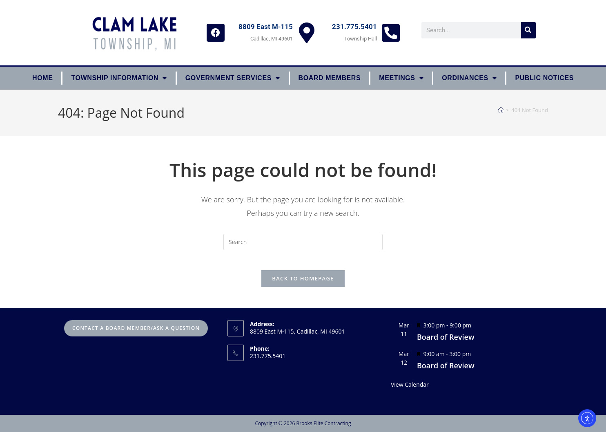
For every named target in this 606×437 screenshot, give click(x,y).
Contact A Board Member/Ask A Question (136, 332)
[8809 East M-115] (306, 32)
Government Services (232, 78)
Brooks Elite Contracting (323, 428)
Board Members (330, 77)
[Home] (501, 110)
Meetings (401, 78)
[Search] (528, 30)
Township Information (119, 78)
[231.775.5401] (391, 32)
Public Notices (544, 77)
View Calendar (410, 389)
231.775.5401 (354, 26)
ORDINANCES (469, 78)
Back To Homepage (303, 283)
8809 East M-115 (265, 26)
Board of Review (446, 342)
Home (42, 77)
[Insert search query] (303, 242)
